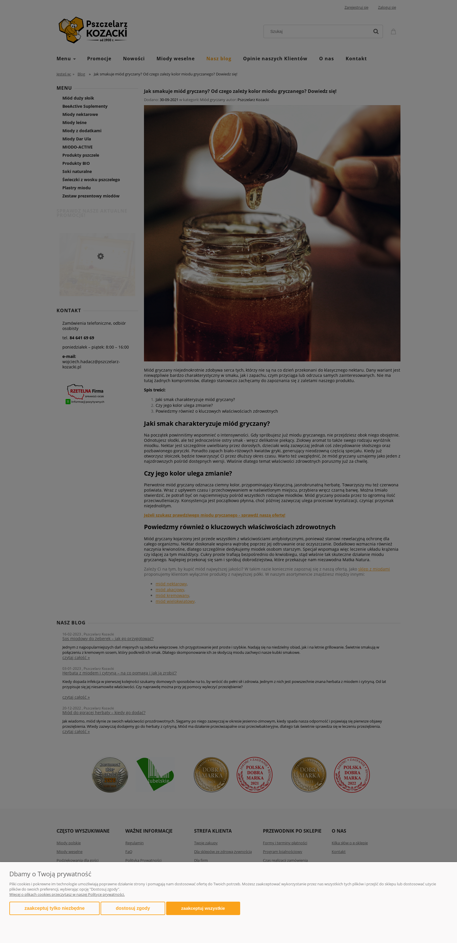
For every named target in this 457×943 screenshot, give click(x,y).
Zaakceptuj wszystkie (203, 908)
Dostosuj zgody (133, 908)
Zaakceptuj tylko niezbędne (54, 908)
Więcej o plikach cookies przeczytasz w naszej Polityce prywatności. (67, 894)
